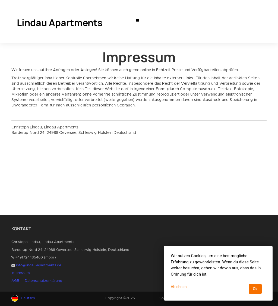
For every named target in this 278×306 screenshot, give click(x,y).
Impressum (20, 273)
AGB (15, 281)
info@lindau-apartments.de (38, 265)
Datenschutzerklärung (43, 281)
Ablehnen (179, 287)
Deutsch (28, 298)
